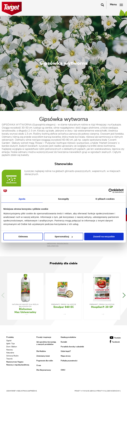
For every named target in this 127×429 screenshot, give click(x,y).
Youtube (115, 338)
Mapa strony (66, 356)
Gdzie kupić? (66, 351)
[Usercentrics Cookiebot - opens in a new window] (111, 191)
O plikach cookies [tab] (104, 199)
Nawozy (9, 349)
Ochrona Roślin (12, 356)
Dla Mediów (41, 351)
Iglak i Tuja (10, 343)
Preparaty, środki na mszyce (63, 304)
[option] (25, 296)
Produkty (10, 337)
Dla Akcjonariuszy (43, 370)
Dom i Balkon (11, 347)
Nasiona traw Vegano (14, 362)
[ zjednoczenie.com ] (113, 391)
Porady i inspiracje (43, 337)
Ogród (8, 340)
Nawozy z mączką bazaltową (17, 365)
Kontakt (64, 342)
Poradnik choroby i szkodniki (72, 347)
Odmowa (23, 236)
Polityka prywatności (69, 361)
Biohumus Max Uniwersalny (25, 311)
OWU (63, 370)
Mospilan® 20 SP (102, 307)
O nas (38, 365)
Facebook (115, 342)
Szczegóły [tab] (63, 199)
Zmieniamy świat (43, 356)
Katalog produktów (68, 337)
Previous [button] (2, 295)
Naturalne (10, 353)
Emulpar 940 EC (63, 307)
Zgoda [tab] (22, 199)
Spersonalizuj (64, 236)
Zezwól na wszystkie (104, 236)
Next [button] (124, 295)
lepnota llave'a (62, 243)
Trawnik (9, 359)
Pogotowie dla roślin (44, 361)
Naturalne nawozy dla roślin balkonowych (25, 305)
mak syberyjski (52, 246)
